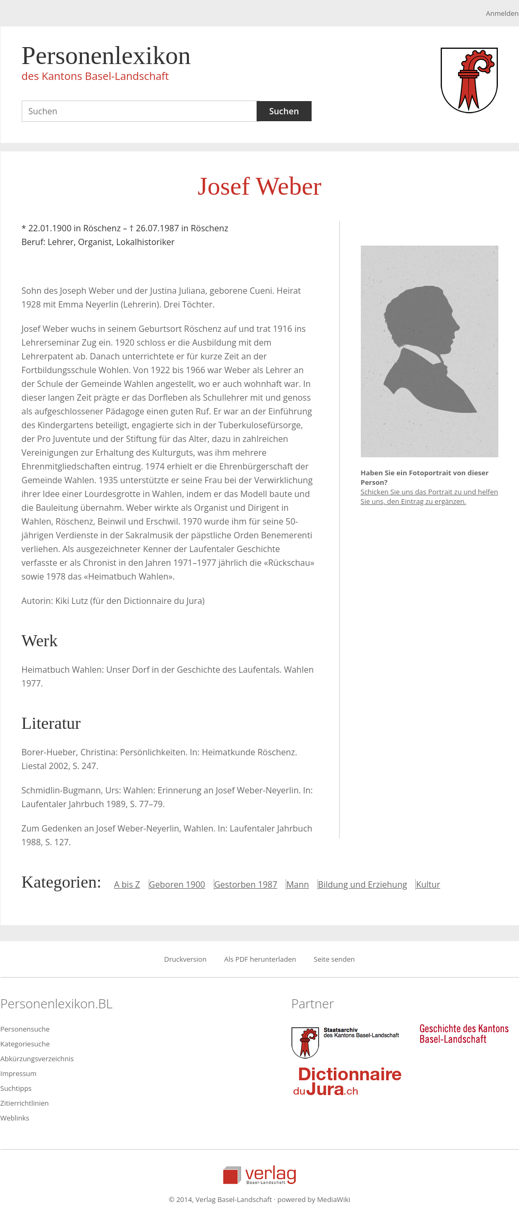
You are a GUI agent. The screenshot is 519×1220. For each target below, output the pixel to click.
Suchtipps (16, 1088)
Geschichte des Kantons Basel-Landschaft (464, 1033)
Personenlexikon (106, 64)
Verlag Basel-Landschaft (259, 1174)
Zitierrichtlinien (25, 1103)
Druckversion (185, 959)
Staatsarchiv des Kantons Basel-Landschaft (348, 1041)
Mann (297, 884)
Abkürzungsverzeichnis (37, 1058)
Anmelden (502, 13)
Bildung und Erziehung (362, 884)
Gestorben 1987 (245, 884)
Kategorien (59, 881)
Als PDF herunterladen (260, 959)
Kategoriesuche (25, 1044)
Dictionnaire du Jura (348, 1080)
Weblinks (15, 1118)
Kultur (428, 884)
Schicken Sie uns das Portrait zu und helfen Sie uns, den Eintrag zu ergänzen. (429, 496)
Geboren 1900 (177, 884)
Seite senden (334, 959)
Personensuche (25, 1029)
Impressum (19, 1073)
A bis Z (127, 884)
